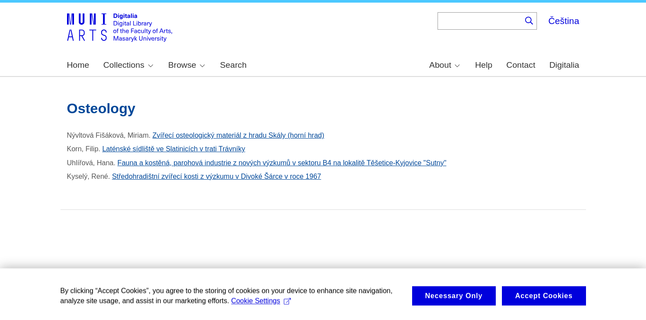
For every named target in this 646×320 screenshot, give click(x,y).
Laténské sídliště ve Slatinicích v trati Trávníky (173, 149)
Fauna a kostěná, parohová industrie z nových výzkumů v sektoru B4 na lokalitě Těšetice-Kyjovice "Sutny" (281, 163)
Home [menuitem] (78, 65)
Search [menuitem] (233, 65)
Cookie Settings (261, 305)
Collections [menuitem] (128, 65)
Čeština (563, 21)
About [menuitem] (444, 65)
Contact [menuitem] (520, 65)
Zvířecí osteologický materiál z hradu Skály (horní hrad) (238, 135)
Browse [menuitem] (186, 65)
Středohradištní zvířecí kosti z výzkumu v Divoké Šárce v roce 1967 (216, 176)
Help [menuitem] (483, 65)
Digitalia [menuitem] (564, 65)
